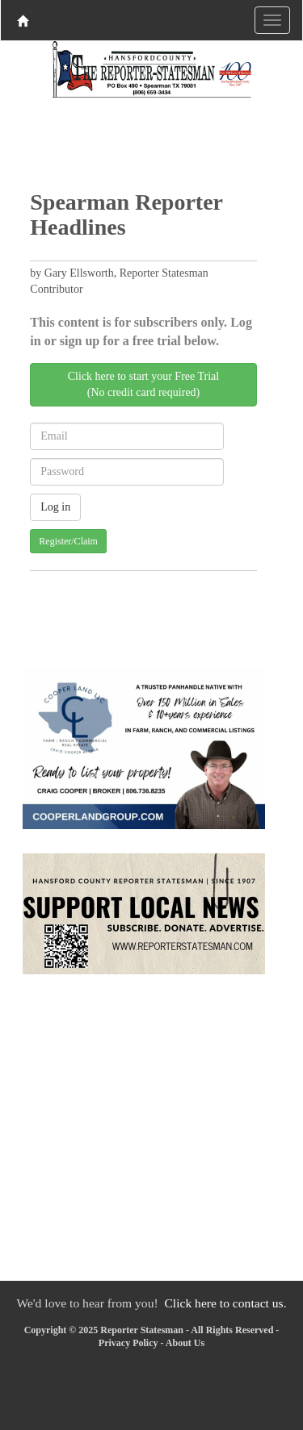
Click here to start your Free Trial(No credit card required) (143, 384)
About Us (185, 1343)
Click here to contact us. (225, 1303)
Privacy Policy (128, 1343)
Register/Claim (68, 541)
